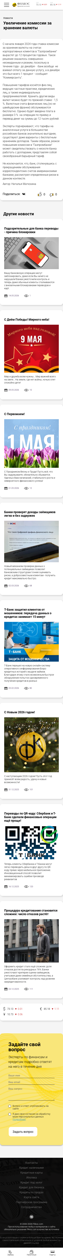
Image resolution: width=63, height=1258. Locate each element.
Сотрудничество (31, 1207)
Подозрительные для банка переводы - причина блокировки (31, 230)
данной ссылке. (31, 1243)
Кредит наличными (31, 1167)
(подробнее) (19, 1119)
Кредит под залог (31, 1182)
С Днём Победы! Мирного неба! (26, 319)
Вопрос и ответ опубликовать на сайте (28, 1107)
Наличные (31, 1255)
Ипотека (31, 1177)
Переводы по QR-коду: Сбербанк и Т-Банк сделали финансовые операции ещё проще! (30, 817)
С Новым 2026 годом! (19, 712)
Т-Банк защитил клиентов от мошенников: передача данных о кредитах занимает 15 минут (27, 613)
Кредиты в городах (31, 1192)
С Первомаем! (14, 414)
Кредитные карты (31, 1172)
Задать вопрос (23, 1131)
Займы (10, 1255)
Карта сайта (31, 1197)
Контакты (31, 1162)
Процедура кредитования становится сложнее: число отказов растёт (30, 912)
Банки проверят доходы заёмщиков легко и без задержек (29, 513)
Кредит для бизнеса (31, 1187)
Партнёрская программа (31, 1202)
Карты (53, 1255)
